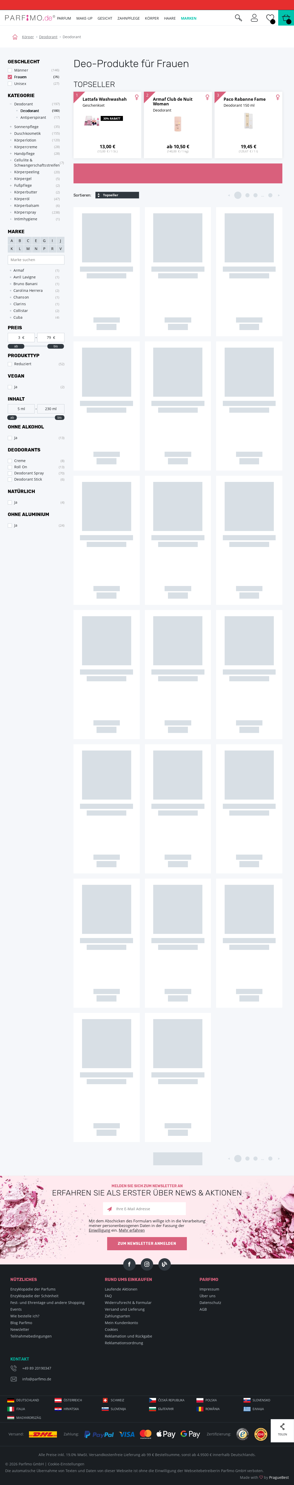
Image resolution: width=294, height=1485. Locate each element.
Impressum (209, 1289)
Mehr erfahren (132, 1230)
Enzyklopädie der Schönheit (34, 1295)
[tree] (33, 161)
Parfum (64, 18)
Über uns (208, 1295)
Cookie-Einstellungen (66, 1463)
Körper (28, 36)
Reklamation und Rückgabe (128, 1336)
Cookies (111, 1329)
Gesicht (105, 18)
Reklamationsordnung (124, 1342)
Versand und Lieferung (125, 1309)
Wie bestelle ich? (24, 1316)
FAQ (108, 1295)
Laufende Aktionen (121, 1289)
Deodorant (48, 36)
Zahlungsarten (117, 1316)
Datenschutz (210, 1302)
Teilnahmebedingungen (31, 1336)
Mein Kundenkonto (121, 1322)
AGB (203, 1309)
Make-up (84, 18)
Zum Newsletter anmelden (147, 1243)
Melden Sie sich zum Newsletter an (147, 1190)
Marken (188, 18)
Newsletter (19, 1329)
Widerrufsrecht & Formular (128, 1302)
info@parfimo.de (36, 1379)
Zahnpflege (128, 18)
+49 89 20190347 (36, 1368)
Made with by (264, 1477)
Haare (170, 18)
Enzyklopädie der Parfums (33, 1289)
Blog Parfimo (21, 1322)
